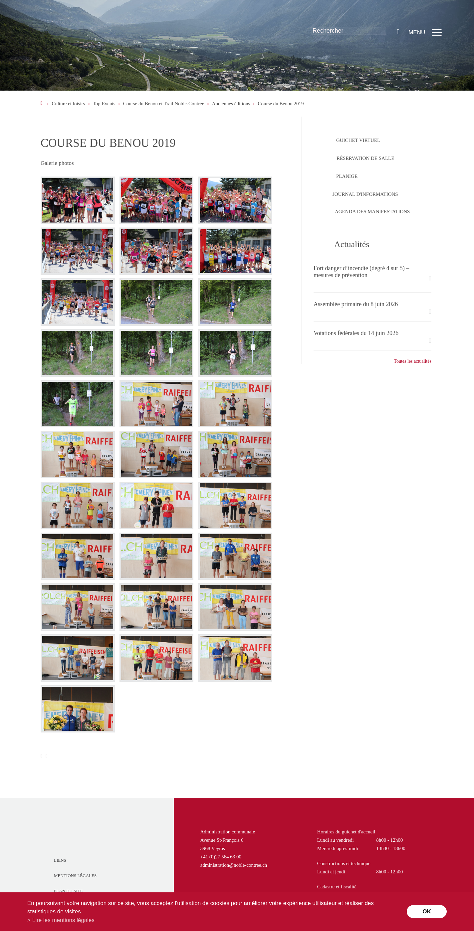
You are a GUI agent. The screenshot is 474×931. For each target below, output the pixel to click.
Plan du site (68, 890)
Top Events (104, 103)
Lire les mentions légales (63, 920)
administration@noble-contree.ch (233, 865)
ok (426, 911)
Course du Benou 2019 (281, 103)
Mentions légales (75, 875)
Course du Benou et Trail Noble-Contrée (163, 103)
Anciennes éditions (231, 103)
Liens (60, 860)
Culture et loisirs (68, 103)
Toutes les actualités (412, 361)
